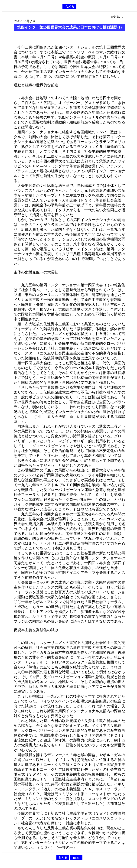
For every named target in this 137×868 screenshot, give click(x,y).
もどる (69, 6)
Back (76, 857)
